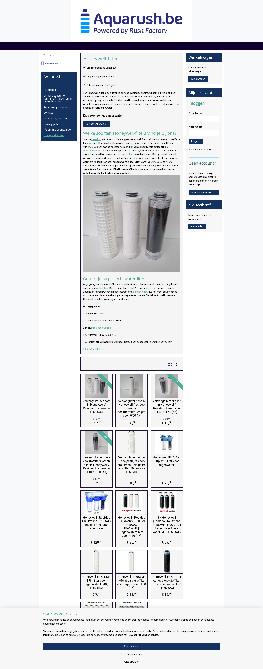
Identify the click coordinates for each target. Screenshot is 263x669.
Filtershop (50, 89)
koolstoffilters (90, 150)
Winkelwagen (198, 79)
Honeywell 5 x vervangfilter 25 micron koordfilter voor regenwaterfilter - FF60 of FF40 (96, 636)
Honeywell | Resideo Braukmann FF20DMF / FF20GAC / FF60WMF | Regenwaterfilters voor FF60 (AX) (131, 526)
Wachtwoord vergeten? (201, 149)
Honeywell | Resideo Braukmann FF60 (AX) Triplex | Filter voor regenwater (96, 523)
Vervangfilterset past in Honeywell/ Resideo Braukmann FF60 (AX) (96, 406)
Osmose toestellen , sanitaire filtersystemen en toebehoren (58, 98)
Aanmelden (197, 226)
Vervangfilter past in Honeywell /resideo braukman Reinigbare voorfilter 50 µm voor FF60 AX (131, 465)
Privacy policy (52, 124)
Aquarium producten (56, 107)
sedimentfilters (125, 154)
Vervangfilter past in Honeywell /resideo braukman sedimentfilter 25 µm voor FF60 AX (131, 408)
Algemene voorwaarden (58, 129)
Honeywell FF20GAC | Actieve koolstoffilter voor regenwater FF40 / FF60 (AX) (166, 582)
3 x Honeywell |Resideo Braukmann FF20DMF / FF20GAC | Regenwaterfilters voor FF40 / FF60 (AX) (166, 525)
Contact (48, 112)
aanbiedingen (140, 291)
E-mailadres (195, 113)
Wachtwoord (196, 126)
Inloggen (195, 141)
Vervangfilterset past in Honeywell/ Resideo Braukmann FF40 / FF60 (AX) (166, 406)
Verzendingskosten (55, 118)
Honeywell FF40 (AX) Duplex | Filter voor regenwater (166, 461)
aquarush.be (49, 63)
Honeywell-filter (54, 135)
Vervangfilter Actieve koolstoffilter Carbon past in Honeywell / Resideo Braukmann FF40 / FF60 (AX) (96, 465)
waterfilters (102, 288)
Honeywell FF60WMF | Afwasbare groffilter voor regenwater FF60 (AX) (131, 582)
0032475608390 (91, 349)
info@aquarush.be (101, 327)
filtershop (96, 139)
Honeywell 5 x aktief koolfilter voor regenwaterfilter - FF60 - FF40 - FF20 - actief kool (131, 636)
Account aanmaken (201, 192)
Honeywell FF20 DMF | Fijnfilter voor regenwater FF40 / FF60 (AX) (96, 582)
